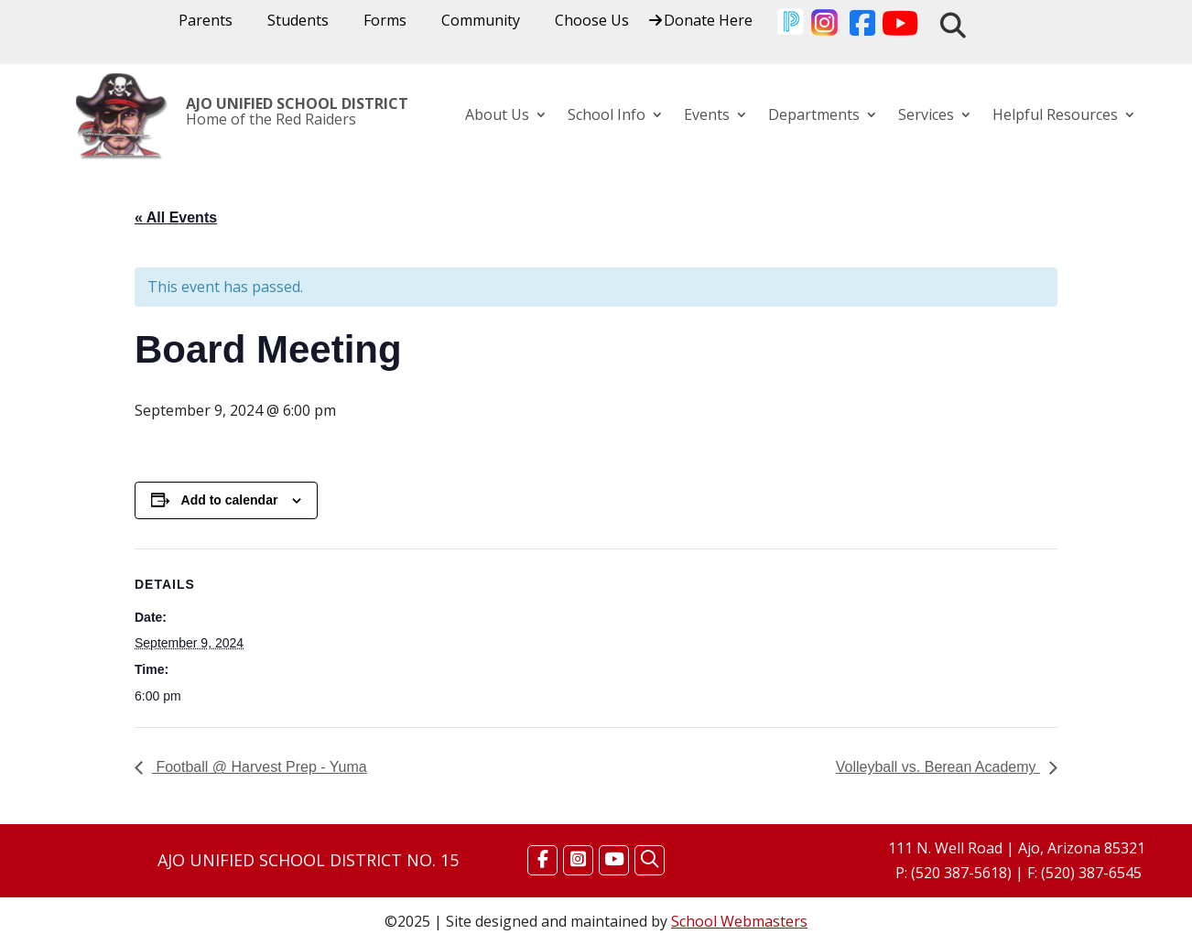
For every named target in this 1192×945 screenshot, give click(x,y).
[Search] (649, 860)
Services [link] (926, 116)
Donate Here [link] (708, 22)
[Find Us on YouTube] (614, 860)
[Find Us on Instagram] (578, 860)
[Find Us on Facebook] (542, 860)
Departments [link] (814, 116)
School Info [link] (606, 116)
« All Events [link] (176, 217)
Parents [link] (206, 22)
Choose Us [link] (592, 22)
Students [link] (298, 22)
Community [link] (480, 22)
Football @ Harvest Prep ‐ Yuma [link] (259, 767)
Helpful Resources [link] (1055, 116)
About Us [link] (497, 116)
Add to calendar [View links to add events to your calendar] (229, 500)
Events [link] (707, 116)
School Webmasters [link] (739, 921)
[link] (790, 25)
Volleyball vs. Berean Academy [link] (938, 767)
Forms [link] (384, 22)
